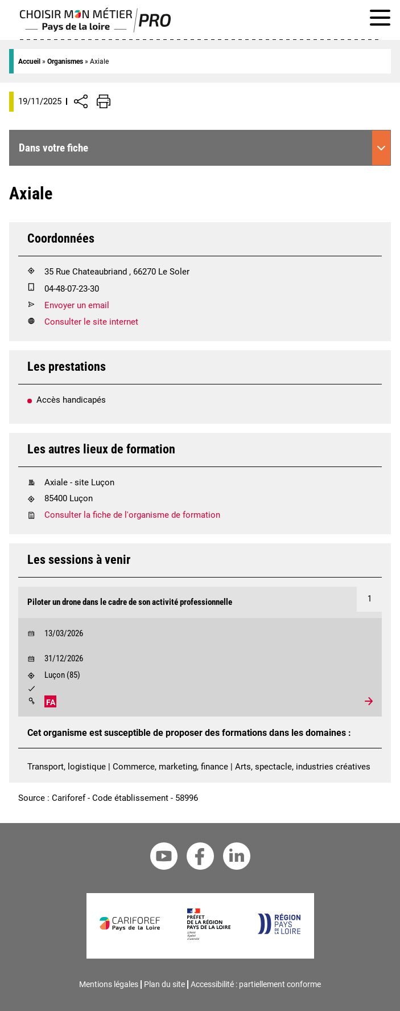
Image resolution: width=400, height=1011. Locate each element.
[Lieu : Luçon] (200, 677)
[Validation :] (200, 690)
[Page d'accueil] (95, 29)
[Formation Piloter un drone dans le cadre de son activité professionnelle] (200, 602)
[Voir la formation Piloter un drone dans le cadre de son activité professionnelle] (200, 652)
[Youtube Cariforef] (164, 858)
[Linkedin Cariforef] (236, 858)
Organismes (65, 62)
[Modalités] (31, 701)
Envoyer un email (76, 305)
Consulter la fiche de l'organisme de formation (132, 515)
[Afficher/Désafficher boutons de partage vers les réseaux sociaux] (81, 101)
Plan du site (164, 984)
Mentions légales (108, 984)
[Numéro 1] (369, 599)
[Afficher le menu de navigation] (380, 19)
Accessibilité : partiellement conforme (256, 984)
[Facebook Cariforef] (200, 858)
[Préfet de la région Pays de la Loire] (208, 937)
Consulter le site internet (91, 322)
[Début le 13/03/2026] (200, 631)
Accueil (29, 62)
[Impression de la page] (103, 101)
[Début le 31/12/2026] (200, 656)
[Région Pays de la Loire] (278, 931)
